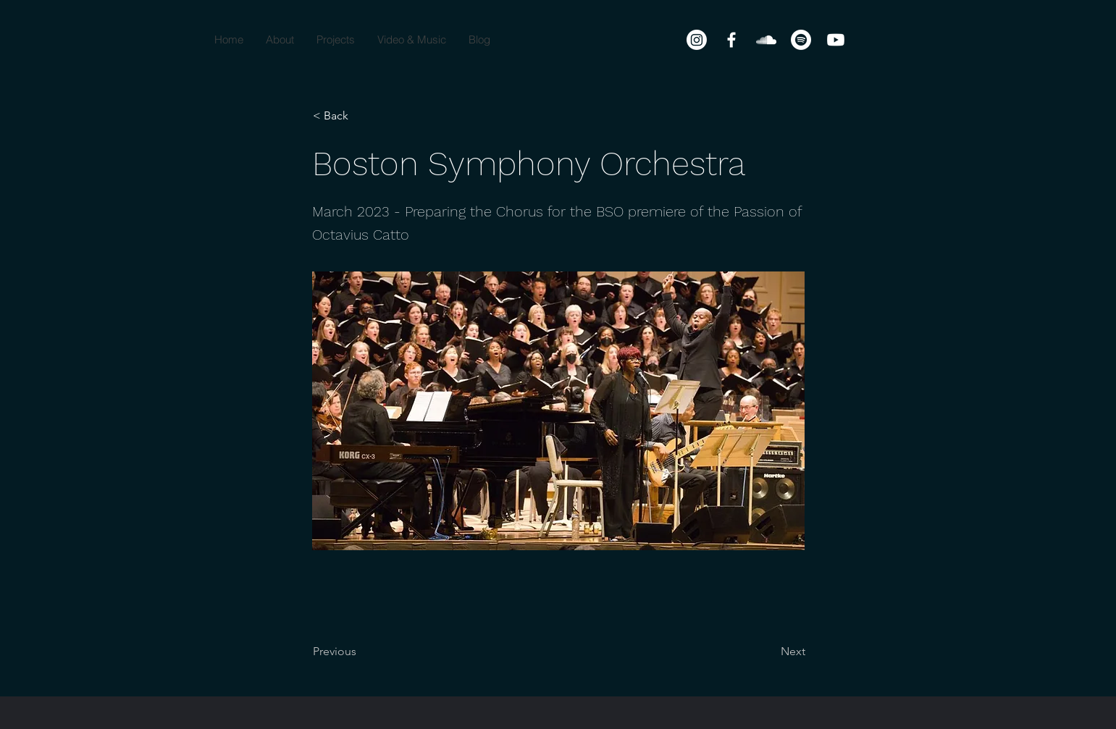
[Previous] (360, 651)
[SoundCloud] (766, 40)
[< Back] (360, 115)
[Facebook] (731, 40)
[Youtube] (836, 40)
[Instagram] (697, 40)
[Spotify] (801, 40)
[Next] (769, 651)
